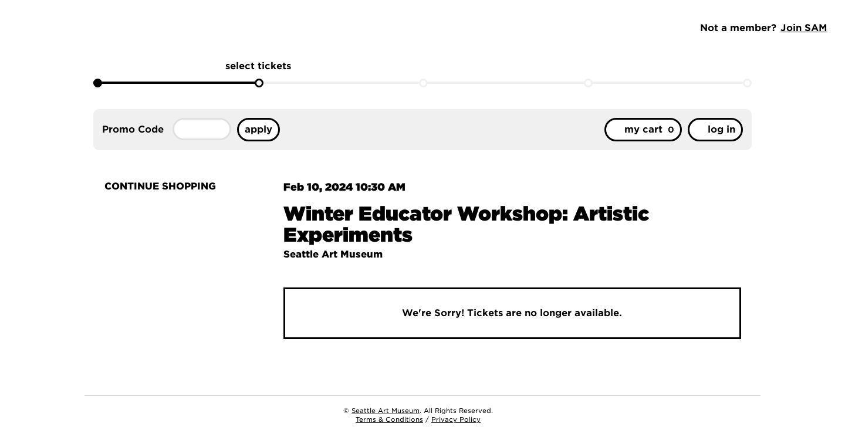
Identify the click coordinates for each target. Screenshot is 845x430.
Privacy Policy (456, 419)
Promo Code (133, 129)
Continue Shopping (159, 186)
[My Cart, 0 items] (643, 129)
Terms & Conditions (389, 419)
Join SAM (803, 27)
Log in (715, 129)
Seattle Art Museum (385, 411)
